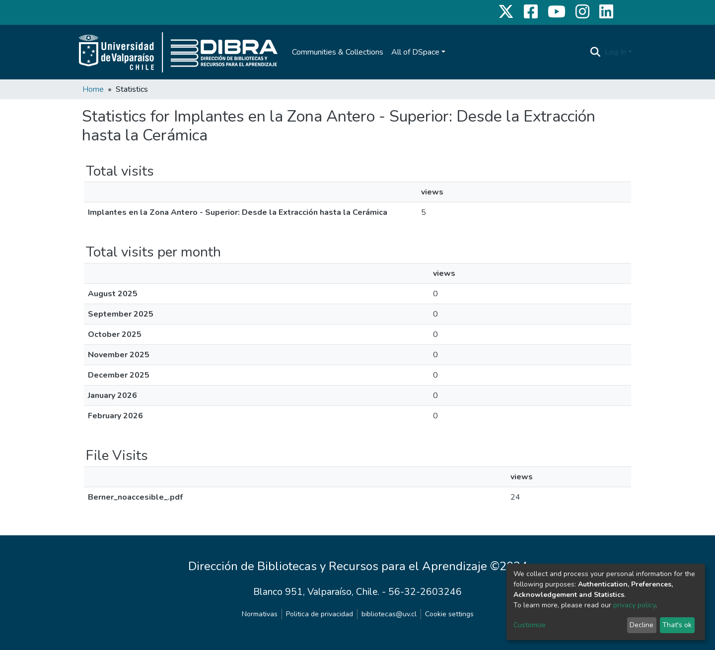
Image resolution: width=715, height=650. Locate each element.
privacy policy (634, 605)
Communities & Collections (337, 52)
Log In (615, 52)
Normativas (260, 614)
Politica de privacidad (319, 614)
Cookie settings (449, 614)
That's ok (677, 625)
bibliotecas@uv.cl (389, 614)
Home (93, 89)
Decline (641, 625)
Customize (529, 625)
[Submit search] (595, 52)
